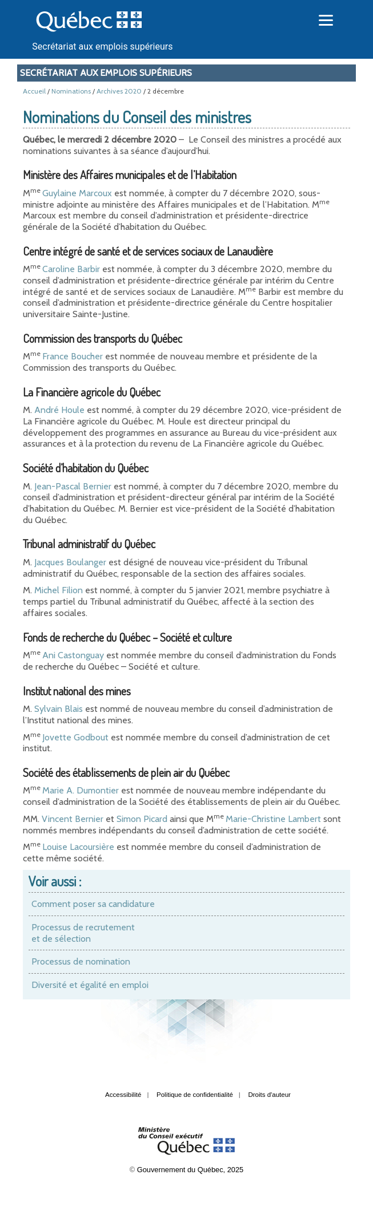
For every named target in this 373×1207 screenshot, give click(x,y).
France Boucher (72, 356)
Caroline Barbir (71, 269)
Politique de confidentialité (195, 1094)
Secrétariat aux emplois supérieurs (102, 46)
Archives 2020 (119, 91)
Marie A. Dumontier (80, 790)
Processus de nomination (80, 961)
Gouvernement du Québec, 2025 (190, 1169)
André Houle (59, 409)
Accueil (34, 91)
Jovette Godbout (75, 737)
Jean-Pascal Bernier (72, 486)
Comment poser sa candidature (93, 903)
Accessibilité (123, 1094)
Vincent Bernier (72, 818)
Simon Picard (142, 818)
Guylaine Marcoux (77, 193)
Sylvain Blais (58, 708)
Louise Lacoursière (78, 846)
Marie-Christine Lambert (273, 818)
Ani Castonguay (73, 655)
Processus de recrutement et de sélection (83, 933)
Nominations (71, 91)
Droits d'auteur (269, 1094)
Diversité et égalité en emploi (90, 984)
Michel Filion (58, 590)
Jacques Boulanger (70, 562)
